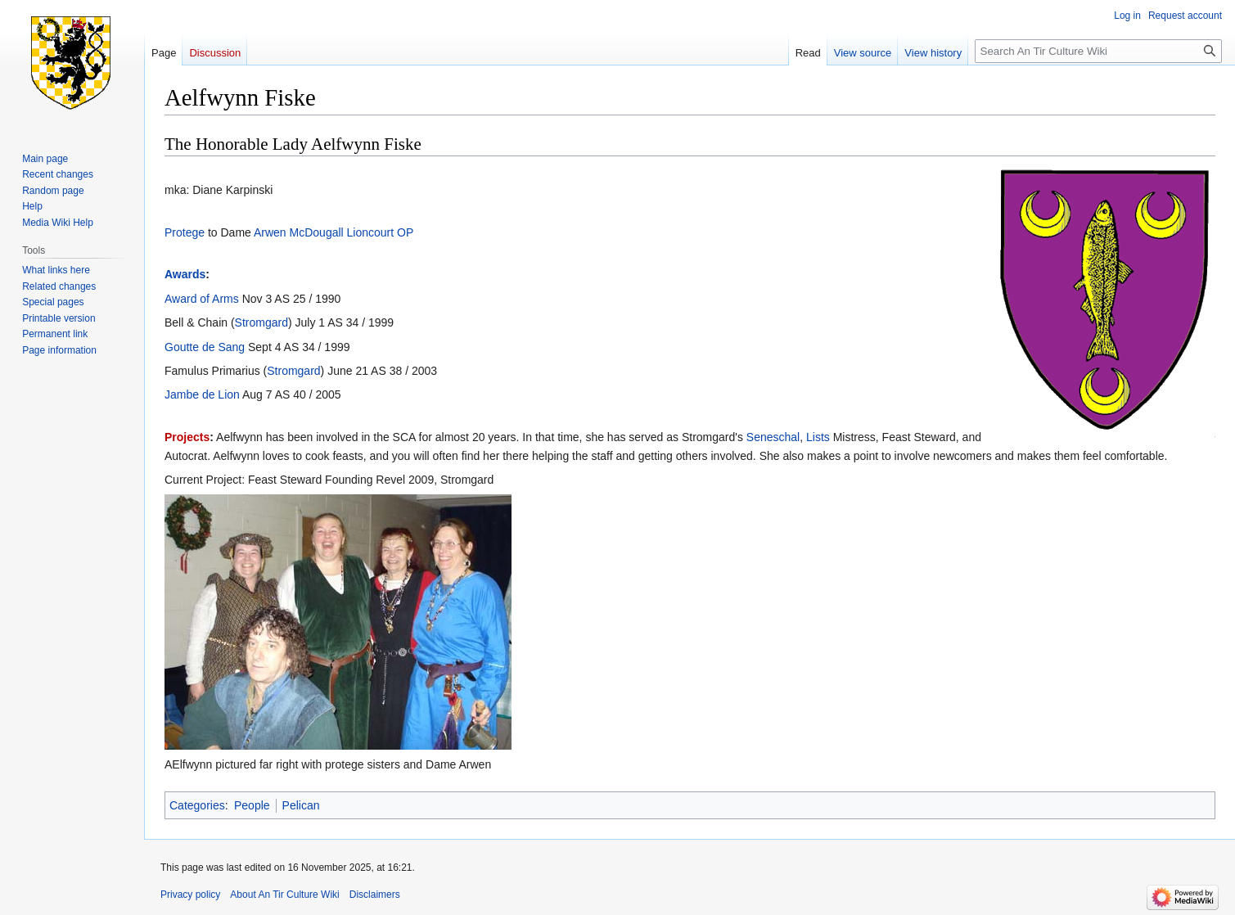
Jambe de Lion (202, 394)
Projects (187, 437)
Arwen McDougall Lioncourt (324, 232)
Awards (185, 274)
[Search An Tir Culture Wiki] (1098, 51)
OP (405, 232)
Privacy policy (190, 894)
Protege (185, 232)
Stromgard (261, 322)
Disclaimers (374, 894)
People (252, 805)
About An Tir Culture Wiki (284, 894)
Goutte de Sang (205, 347)
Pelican (301, 805)
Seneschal (773, 437)
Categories (197, 805)
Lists (818, 437)
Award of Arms (202, 298)
